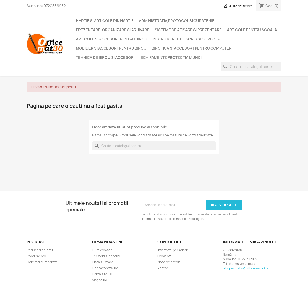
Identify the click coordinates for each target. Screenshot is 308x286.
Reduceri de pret (40, 250)
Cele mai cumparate (42, 262)
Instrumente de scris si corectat (187, 39)
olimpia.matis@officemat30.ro (246, 268)
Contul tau (169, 241)
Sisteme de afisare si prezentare (188, 29)
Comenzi (164, 256)
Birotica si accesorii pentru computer (192, 48)
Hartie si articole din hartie (105, 20)
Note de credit (168, 262)
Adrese (163, 268)
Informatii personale (173, 250)
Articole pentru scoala (252, 29)
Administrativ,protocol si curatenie (176, 20)
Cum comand (102, 250)
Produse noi (36, 256)
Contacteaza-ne (105, 268)
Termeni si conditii (106, 256)
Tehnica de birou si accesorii (105, 57)
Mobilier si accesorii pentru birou (111, 48)
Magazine (99, 280)
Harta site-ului (103, 274)
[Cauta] (251, 66)
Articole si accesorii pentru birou (111, 39)
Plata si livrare (102, 262)
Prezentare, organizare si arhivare (112, 29)
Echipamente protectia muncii (171, 57)
